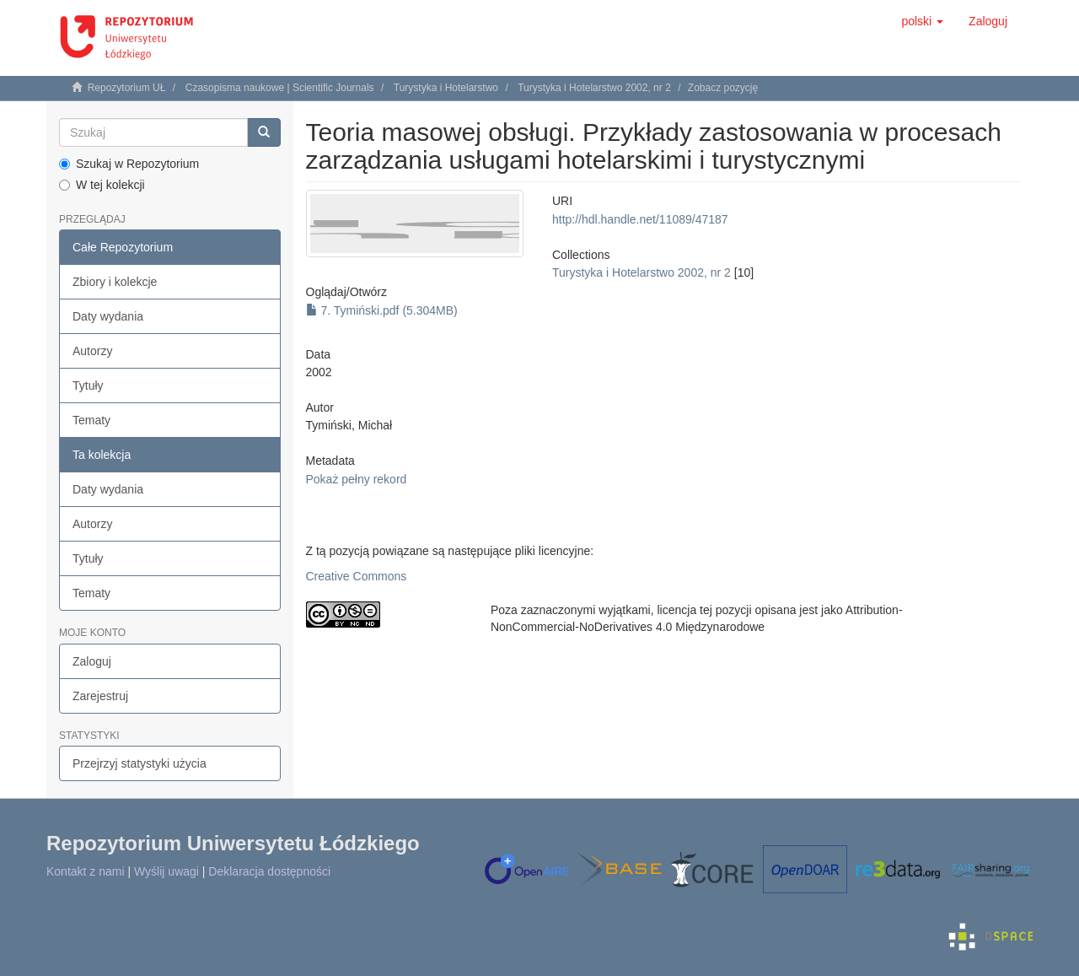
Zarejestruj (100, 696)
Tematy (91, 420)
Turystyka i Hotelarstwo (446, 88)
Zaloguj (91, 661)
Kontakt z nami (85, 871)
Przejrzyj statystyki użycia (139, 763)
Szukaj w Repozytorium (129, 163)
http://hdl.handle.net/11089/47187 (640, 219)
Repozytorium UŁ (127, 88)
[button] (922, 21)
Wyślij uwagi (166, 871)
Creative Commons (356, 576)
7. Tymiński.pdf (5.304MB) (382, 310)
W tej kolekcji (102, 184)
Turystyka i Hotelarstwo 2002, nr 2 (594, 88)
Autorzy (92, 351)
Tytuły (88, 385)
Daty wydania (107, 316)
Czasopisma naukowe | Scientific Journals (279, 88)
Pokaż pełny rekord (356, 479)
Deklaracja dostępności (269, 871)
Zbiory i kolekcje (114, 281)
